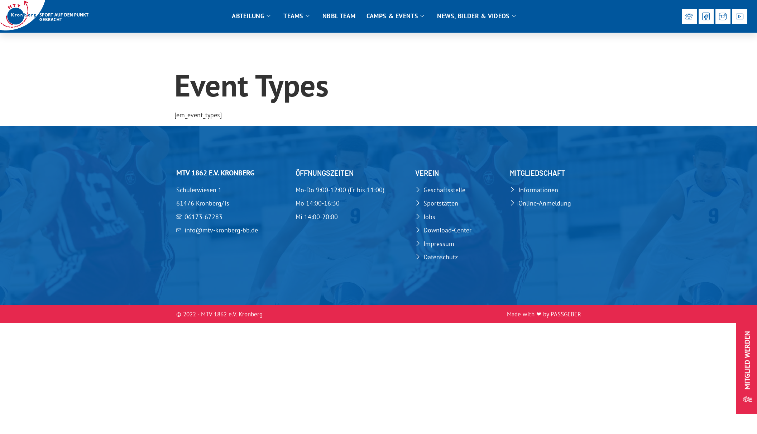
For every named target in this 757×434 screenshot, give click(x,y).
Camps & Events (395, 16)
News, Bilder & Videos (476, 16)
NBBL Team (339, 16)
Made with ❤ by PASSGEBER (544, 314)
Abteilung (251, 16)
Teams (296, 16)
